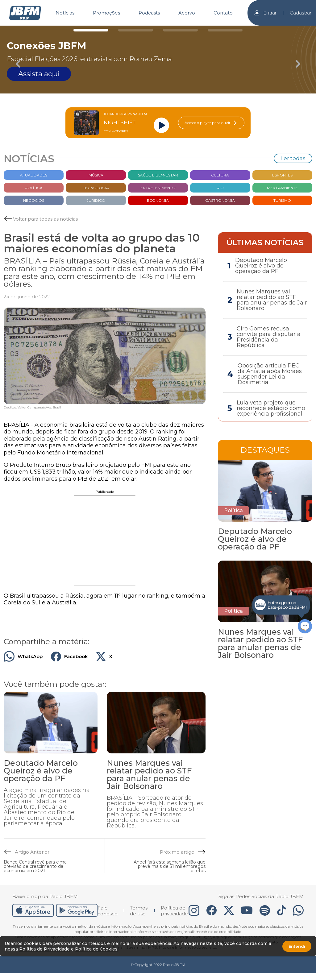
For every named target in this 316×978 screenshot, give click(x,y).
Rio (220, 187)
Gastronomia (220, 200)
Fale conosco (108, 911)
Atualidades (33, 175)
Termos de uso (139, 911)
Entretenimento (158, 187)
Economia (158, 200)
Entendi (297, 946)
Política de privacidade (174, 911)
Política (34, 187)
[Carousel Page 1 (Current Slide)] (90, 30)
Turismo (282, 200)
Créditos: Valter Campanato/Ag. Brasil (32, 407)
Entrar (265, 13)
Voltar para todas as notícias (45, 219)
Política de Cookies (96, 949)
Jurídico (96, 200)
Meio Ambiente (282, 187)
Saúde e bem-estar (158, 175)
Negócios (33, 200)
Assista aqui (39, 73)
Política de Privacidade (44, 949)
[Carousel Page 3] (180, 30)
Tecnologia (96, 187)
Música (96, 175)
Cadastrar (300, 12)
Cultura (220, 175)
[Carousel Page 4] (225, 30)
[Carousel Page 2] (135, 30)
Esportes (282, 175)
